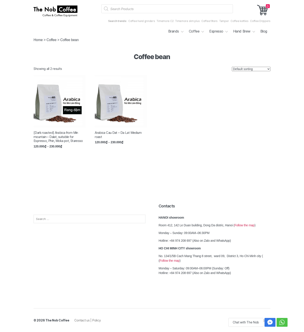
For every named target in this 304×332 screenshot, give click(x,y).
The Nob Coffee (57, 320)
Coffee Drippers (260, 21)
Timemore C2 (165, 21)
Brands (173, 31)
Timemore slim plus (187, 21)
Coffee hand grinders (141, 21)
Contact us (82, 320)
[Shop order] (251, 69)
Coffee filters (209, 21)
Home (38, 40)
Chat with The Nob (246, 322)
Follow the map (244, 225)
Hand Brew (241, 31)
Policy (96, 320)
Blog (263, 31)
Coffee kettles (239, 21)
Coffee (194, 31)
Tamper (224, 21)
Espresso (216, 31)
